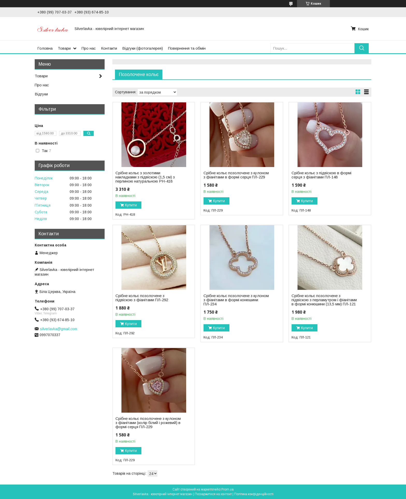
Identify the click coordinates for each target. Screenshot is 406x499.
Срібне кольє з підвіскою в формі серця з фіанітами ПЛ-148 (321, 175)
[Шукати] (361, 48)
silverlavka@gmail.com (58, 329)
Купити (131, 205)
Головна (45, 48)
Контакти (109, 48)
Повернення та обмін (187, 48)
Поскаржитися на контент (213, 494)
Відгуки (41, 94)
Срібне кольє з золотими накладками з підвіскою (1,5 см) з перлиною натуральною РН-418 (145, 177)
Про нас (89, 48)
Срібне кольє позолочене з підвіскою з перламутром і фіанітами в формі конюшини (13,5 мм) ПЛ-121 (324, 300)
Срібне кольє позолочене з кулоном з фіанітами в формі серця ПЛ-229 (236, 175)
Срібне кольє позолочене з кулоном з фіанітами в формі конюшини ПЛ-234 (236, 300)
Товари (64, 48)
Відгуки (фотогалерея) (142, 48)
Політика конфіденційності (253, 494)
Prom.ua (227, 489)
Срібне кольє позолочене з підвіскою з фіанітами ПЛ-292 (141, 298)
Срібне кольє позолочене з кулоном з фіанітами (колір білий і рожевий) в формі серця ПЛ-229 (148, 423)
